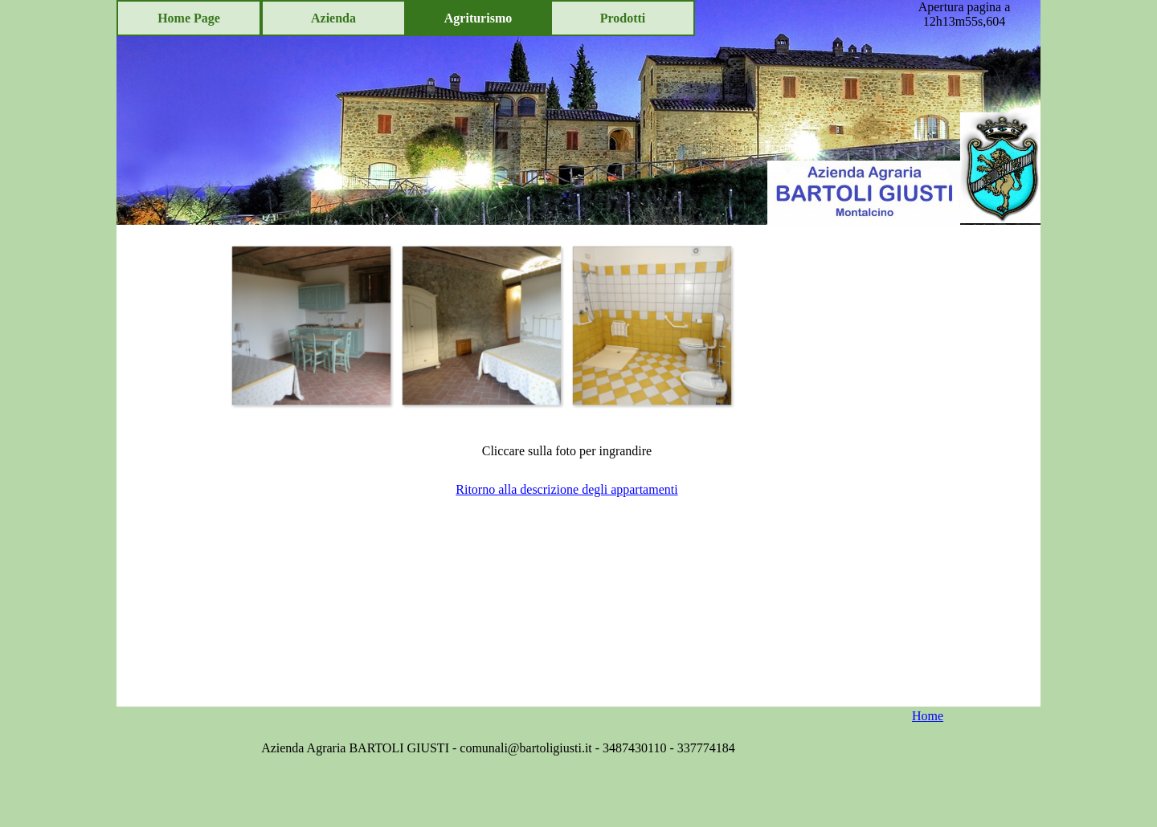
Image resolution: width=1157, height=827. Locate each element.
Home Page (188, 18)
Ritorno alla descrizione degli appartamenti (566, 489)
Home (927, 716)
